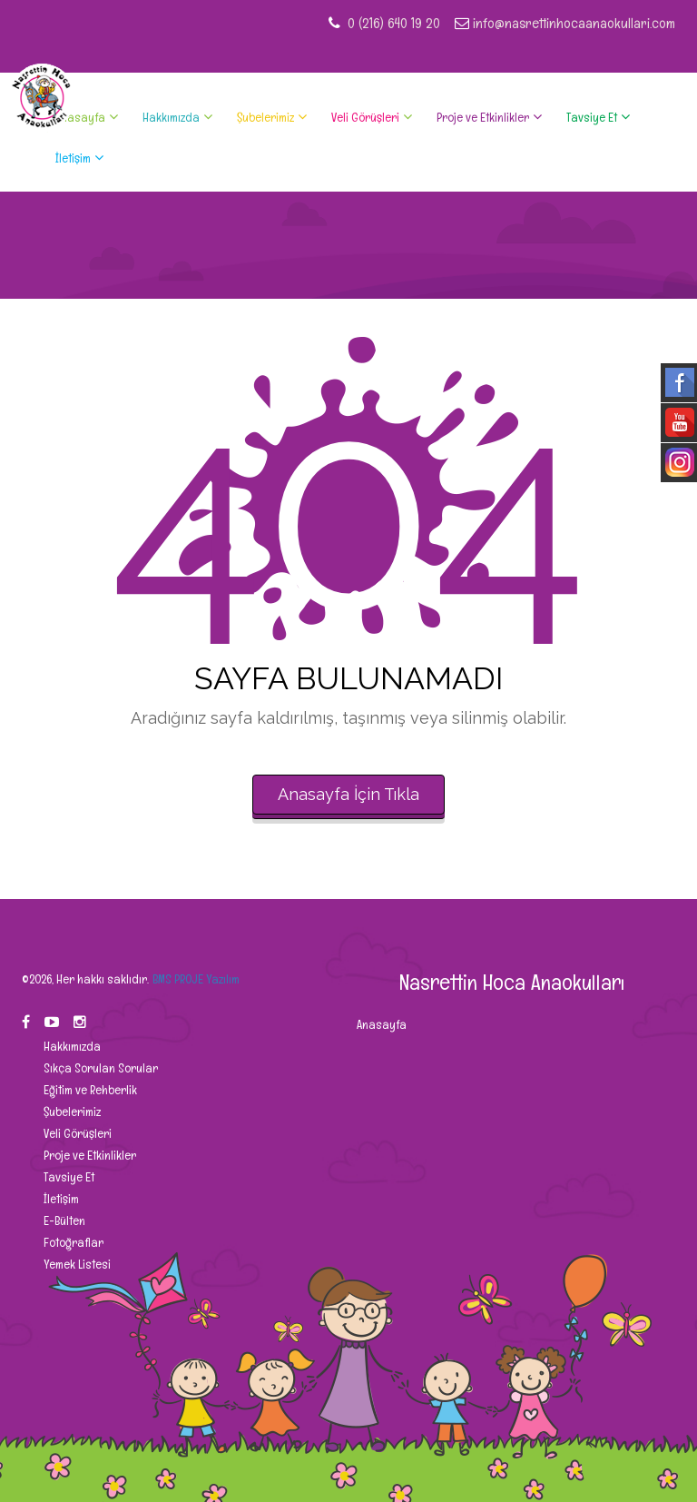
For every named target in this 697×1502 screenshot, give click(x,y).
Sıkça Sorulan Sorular (99, 1068)
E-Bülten (63, 1220)
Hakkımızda (171, 117)
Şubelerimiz (265, 117)
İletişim (73, 158)
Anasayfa (80, 117)
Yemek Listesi (76, 1264)
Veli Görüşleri (365, 117)
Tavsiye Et (591, 117)
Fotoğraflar (72, 1242)
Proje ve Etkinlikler (483, 117)
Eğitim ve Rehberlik (89, 1090)
